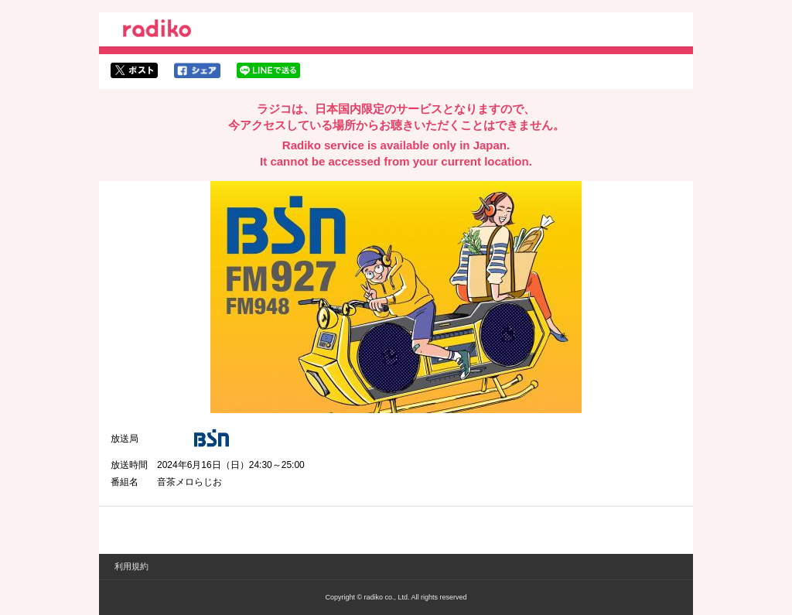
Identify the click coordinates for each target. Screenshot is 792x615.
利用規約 (131, 566)
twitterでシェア (134, 70)
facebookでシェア (197, 70)
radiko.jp (157, 31)
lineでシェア (268, 70)
